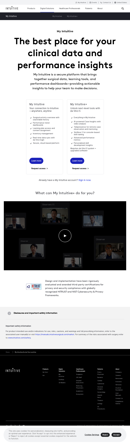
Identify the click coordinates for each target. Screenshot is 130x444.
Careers (118, 375)
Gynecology (101, 392)
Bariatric (100, 377)
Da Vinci (45, 372)
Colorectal (100, 384)
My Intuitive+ (72, 16)
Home (8, 352)
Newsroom (118, 378)
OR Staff (79, 377)
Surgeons (79, 374)
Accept (116, 435)
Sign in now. (85, 180)
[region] (65, 435)
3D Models (62, 383)
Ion (44, 375)
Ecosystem (79, 394)
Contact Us (119, 398)
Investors (118, 382)
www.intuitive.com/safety (19, 338)
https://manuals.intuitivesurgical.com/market (54, 334)
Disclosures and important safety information (35, 313)
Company (118, 372)
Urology (99, 403)
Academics (79, 391)
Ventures (118, 385)
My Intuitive (11, 16)
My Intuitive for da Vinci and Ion (25, 352)
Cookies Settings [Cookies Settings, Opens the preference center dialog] (92, 435)
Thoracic (100, 400)
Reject (105, 435)
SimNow (61, 379)
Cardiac (99, 380)
